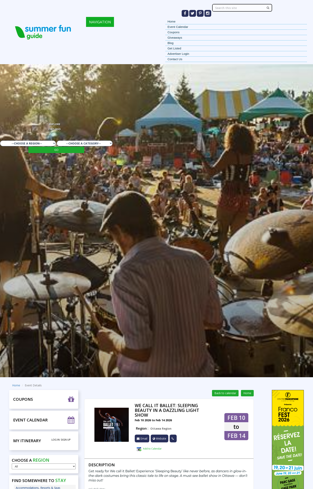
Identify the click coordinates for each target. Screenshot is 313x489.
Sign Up (66, 439)
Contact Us (174, 59)
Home (171, 21)
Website (159, 438)
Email (142, 438)
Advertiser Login (178, 53)
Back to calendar (225, 393)
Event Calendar (177, 26)
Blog (170, 43)
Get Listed (174, 48)
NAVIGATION (100, 22)
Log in (56, 439)
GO (56, 150)
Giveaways (174, 37)
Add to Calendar (149, 449)
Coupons (173, 32)
